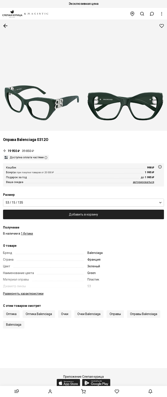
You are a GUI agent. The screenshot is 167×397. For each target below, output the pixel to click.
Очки (64, 314)
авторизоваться (143, 182)
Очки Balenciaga (88, 314)
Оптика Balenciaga (39, 314)
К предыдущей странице (5, 26)
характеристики (23, 293)
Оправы (115, 314)
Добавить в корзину (83, 214)
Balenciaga (13, 324)
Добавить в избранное (161, 26)
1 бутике (27, 233)
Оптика (11, 314)
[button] (152, 13)
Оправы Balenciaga (143, 314)
